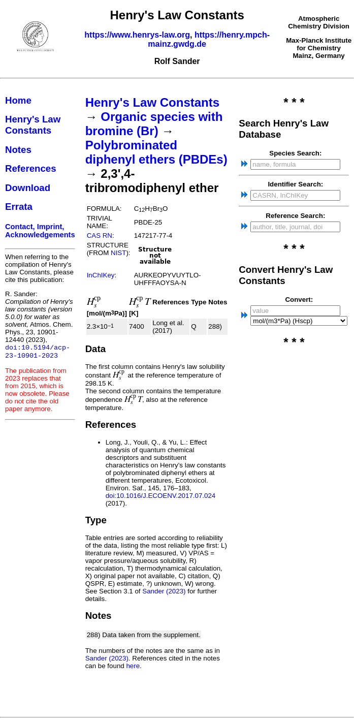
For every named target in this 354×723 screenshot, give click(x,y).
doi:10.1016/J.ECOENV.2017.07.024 (161, 495)
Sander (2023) (163, 591)
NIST (118, 253)
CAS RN (99, 235)
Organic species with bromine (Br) (154, 124)
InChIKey (101, 275)
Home (18, 100)
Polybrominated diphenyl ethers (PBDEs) (156, 152)
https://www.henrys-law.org (137, 34)
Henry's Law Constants (32, 125)
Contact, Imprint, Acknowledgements (40, 231)
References (30, 168)
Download (27, 187)
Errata (19, 206)
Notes (18, 149)
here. (133, 666)
